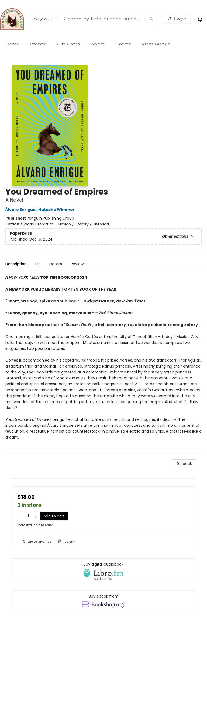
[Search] (151, 18)
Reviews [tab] (78, 264)
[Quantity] (28, 516)
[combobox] (45, 18)
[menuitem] (12, 44)
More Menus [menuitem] (156, 44)
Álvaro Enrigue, (21, 209)
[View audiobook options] (103, 571)
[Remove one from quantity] (21, 516)
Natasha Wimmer (57, 209)
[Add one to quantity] (35, 516)
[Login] (177, 19)
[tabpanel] (103, 363)
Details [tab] (55, 264)
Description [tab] (16, 264)
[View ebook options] (103, 601)
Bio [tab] (38, 264)
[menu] (103, 44)
